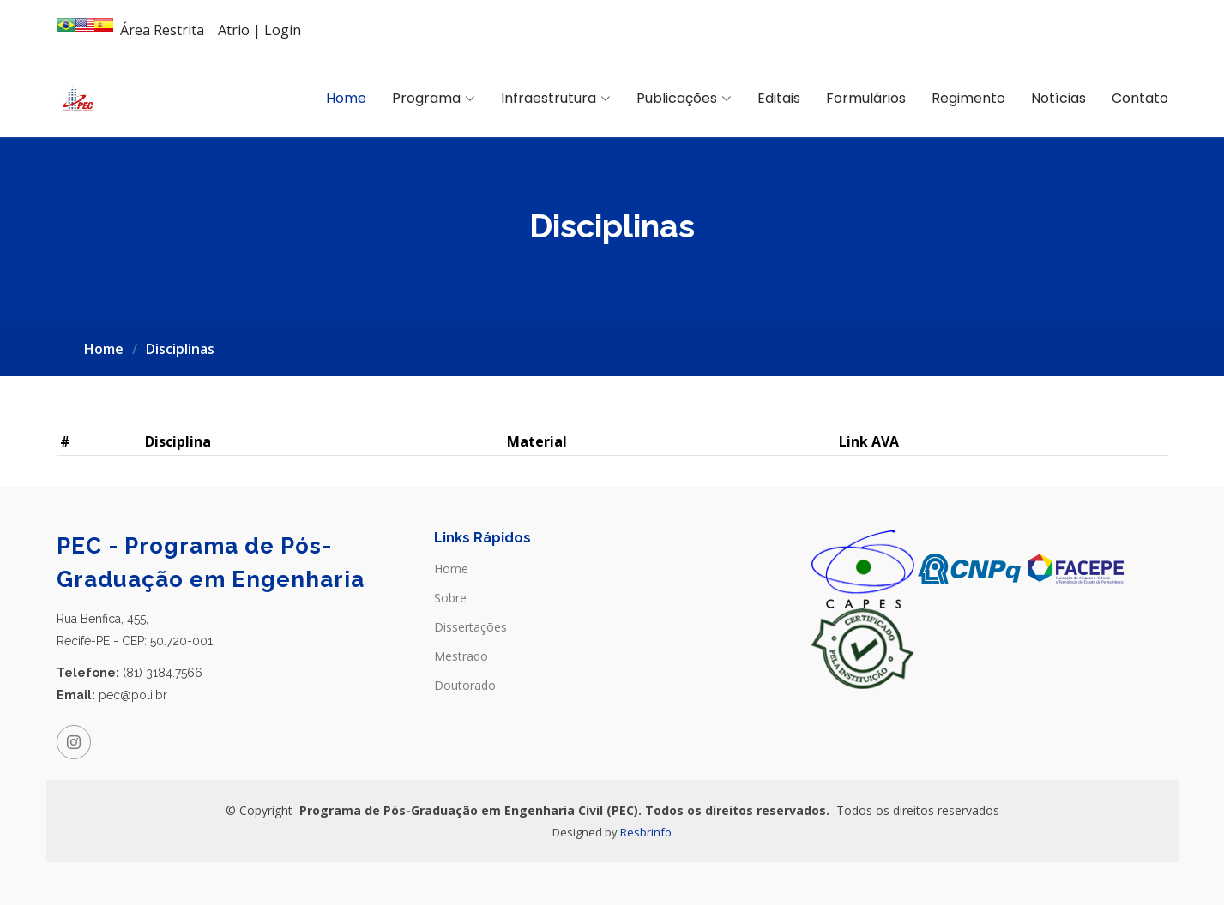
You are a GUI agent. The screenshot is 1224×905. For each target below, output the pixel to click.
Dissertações (470, 627)
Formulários (866, 98)
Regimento (968, 98)
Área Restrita (162, 30)
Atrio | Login (259, 30)
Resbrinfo (646, 832)
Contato (1140, 98)
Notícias (1058, 98)
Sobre (450, 598)
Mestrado (461, 656)
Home (346, 98)
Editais (778, 98)
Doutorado (465, 686)
